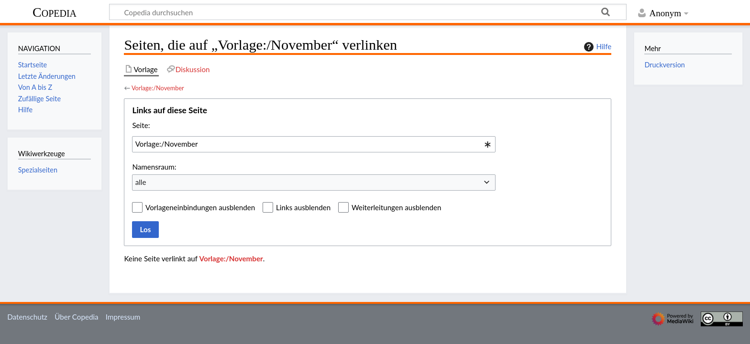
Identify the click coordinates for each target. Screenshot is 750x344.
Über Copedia (76, 316)
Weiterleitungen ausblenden (396, 207)
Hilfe (596, 47)
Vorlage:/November (158, 88)
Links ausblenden (303, 207)
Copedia (55, 12)
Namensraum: (154, 166)
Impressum (123, 316)
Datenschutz (27, 316)
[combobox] (314, 144)
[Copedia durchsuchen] (368, 12)
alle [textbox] (140, 182)
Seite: (141, 125)
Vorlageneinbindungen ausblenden (200, 207)
